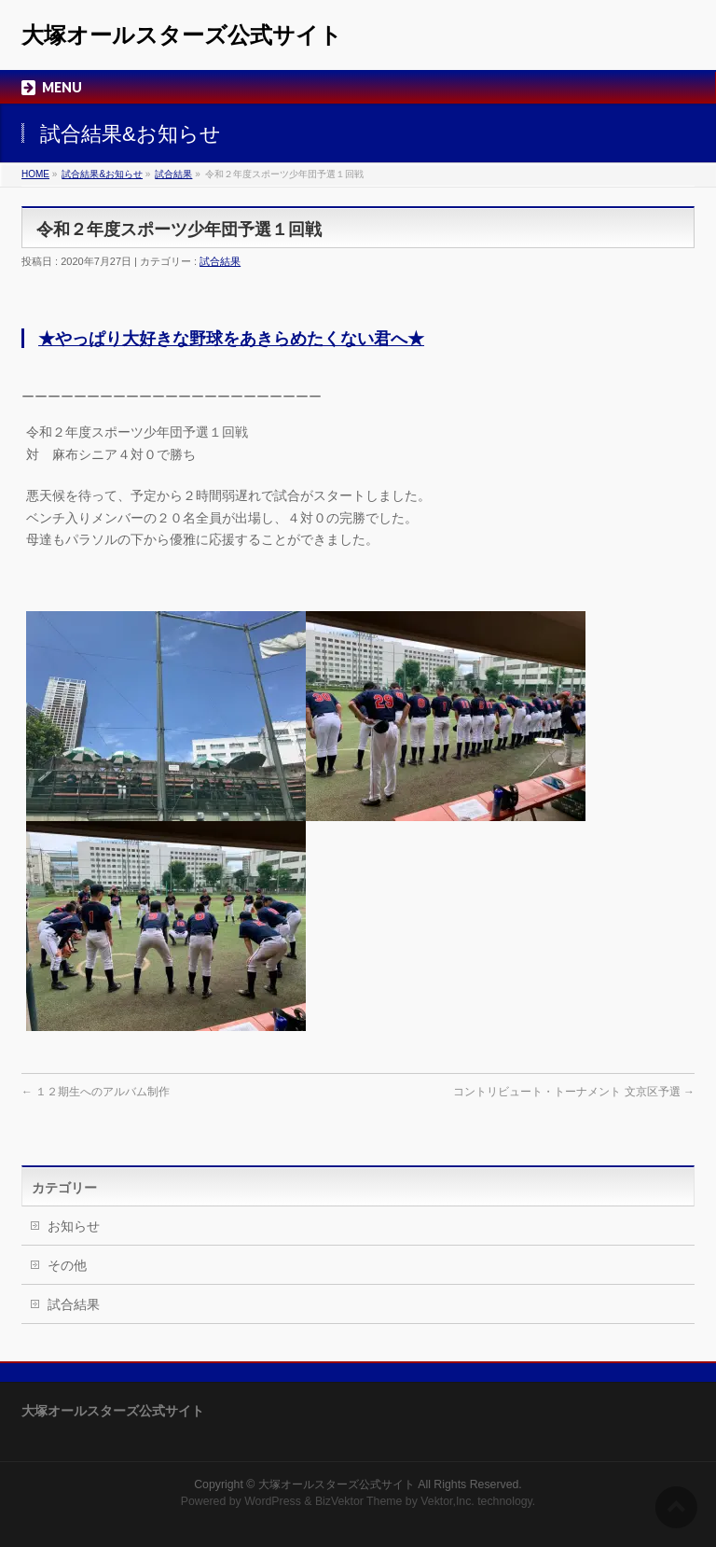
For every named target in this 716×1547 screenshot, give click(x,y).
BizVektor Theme (359, 1501)
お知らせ (74, 1226)
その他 (67, 1265)
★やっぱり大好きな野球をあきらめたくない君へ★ (231, 338)
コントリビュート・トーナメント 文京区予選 (574, 1091)
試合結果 (173, 174)
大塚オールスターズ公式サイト (181, 35)
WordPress (272, 1501)
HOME (35, 174)
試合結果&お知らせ (102, 174)
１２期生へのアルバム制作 (95, 1091)
